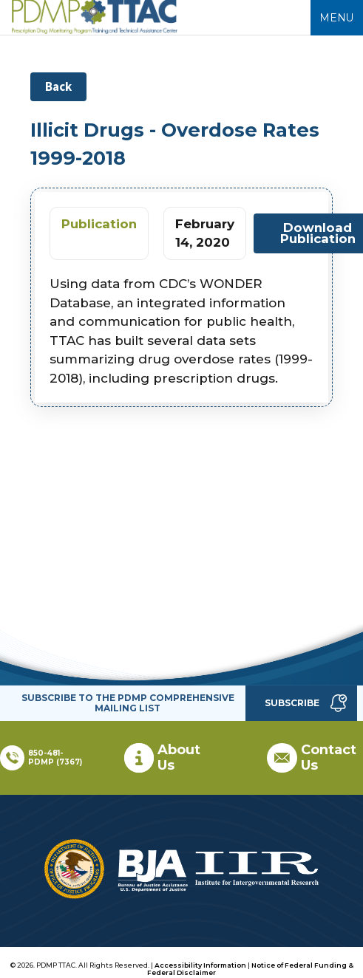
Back (58, 86)
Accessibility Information (200, 965)
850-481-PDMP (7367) (55, 757)
